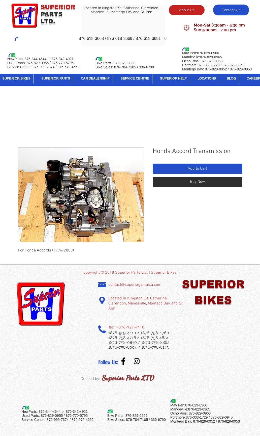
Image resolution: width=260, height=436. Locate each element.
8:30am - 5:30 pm (228, 25)
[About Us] (187, 10)
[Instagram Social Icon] (137, 361)
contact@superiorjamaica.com (134, 284)
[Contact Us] (231, 10)
